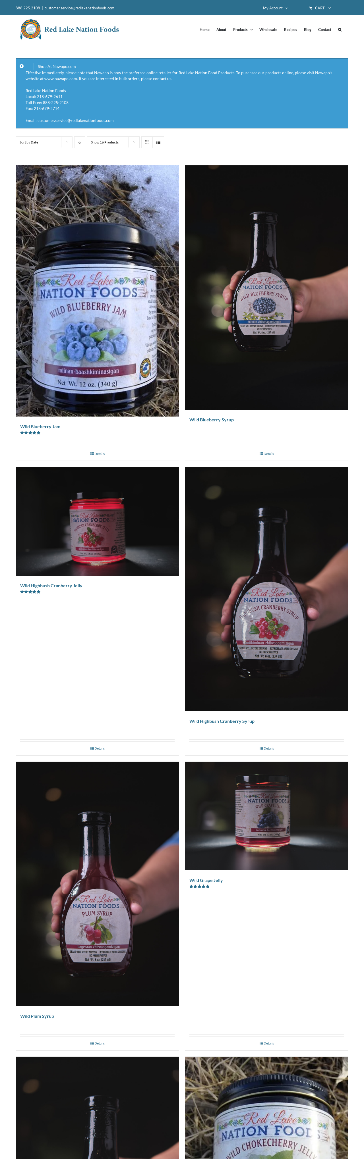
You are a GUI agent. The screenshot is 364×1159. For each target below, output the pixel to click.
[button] (340, 29)
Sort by (29, 142)
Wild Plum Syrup (37, 1016)
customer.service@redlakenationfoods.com (79, 8)
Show (105, 142)
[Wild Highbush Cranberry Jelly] (97, 521)
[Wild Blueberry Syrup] (266, 287)
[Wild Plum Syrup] (97, 884)
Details (99, 453)
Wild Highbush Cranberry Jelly (51, 585)
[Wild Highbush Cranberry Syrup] (266, 589)
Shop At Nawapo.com (57, 66)
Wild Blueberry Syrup (211, 419)
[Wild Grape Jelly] (266, 816)
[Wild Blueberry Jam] (97, 291)
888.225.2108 (28, 8)
